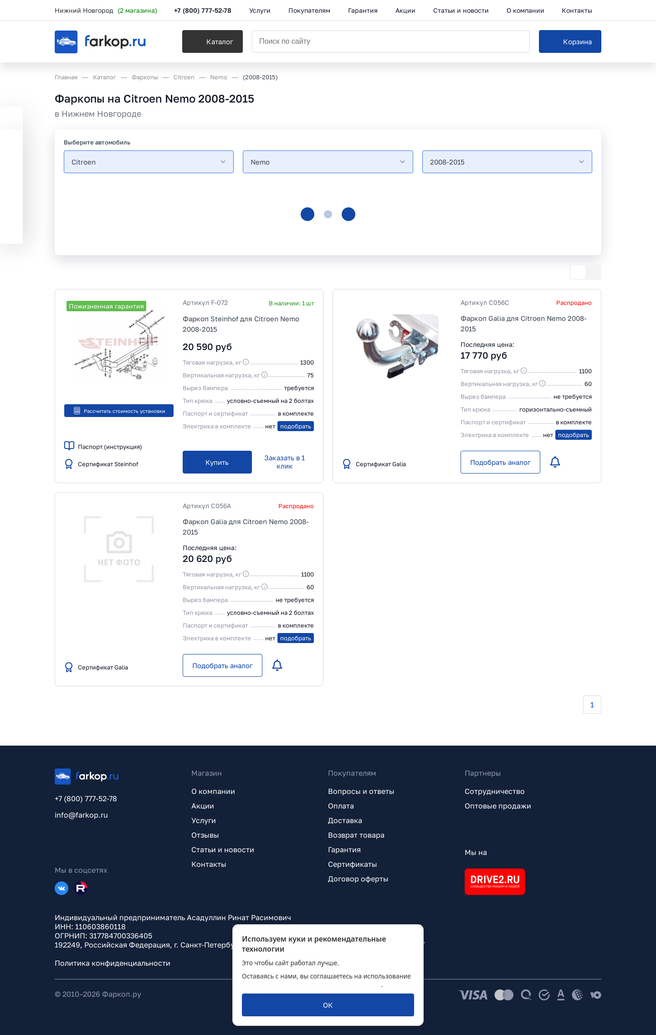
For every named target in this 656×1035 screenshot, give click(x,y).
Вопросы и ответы (361, 791)
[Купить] (217, 462)
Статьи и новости (222, 849)
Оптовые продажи (498, 805)
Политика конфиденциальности (112, 963)
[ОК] (328, 1005)
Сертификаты (352, 864)
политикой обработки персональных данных (311, 984)
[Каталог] (212, 41)
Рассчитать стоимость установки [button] (119, 411)
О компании (213, 791)
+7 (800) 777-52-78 (202, 10)
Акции (202, 805)
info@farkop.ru (81, 814)
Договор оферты (358, 878)
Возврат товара (356, 834)
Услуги (203, 820)
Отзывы (205, 834)
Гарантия (344, 849)
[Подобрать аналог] (500, 462)
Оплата (341, 805)
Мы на (476, 852)
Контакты (208, 864)
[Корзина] (570, 41)
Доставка (345, 820)
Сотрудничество (495, 791)
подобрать (295, 426)
